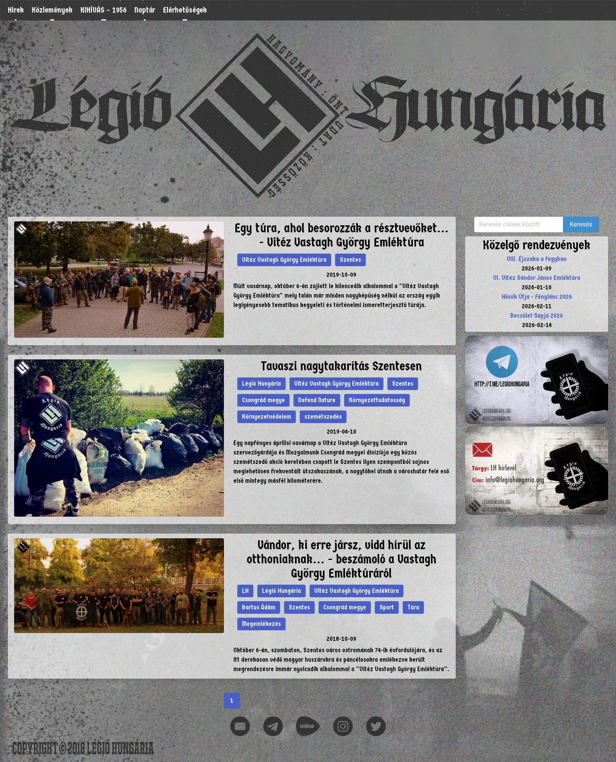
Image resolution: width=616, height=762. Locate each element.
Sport (387, 607)
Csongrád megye (263, 400)
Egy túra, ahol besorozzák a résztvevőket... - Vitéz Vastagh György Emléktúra (342, 235)
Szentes (350, 259)
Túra (413, 607)
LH (245, 591)
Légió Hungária (261, 383)
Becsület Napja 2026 (536, 315)
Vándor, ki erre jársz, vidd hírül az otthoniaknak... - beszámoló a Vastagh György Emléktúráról (341, 559)
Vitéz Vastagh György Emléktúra (284, 259)
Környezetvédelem (266, 416)
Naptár (144, 10)
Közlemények (52, 10)
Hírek (16, 10)
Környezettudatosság (377, 400)
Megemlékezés (261, 624)
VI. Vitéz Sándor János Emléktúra (536, 278)
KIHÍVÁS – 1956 (103, 10)
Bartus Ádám (258, 607)
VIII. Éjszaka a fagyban (536, 259)
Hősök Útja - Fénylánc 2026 (537, 296)
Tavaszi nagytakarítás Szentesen (341, 366)
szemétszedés (323, 416)
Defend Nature (317, 400)
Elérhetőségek (185, 10)
